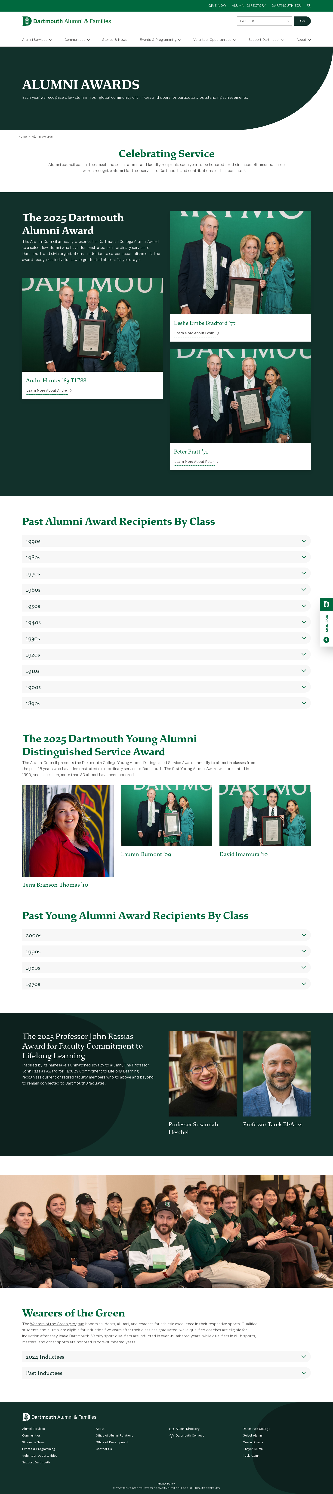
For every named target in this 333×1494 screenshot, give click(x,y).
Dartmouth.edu (286, 6)
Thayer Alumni (253, 1449)
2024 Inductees (45, 1356)
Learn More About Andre (46, 391)
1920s (33, 654)
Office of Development (112, 1442)
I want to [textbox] (247, 21)
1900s (33, 687)
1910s (33, 670)
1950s (33, 605)
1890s (33, 703)
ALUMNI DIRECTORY (249, 6)
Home (22, 136)
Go (302, 21)
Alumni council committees (72, 165)
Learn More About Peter (194, 462)
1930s (33, 638)
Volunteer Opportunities (212, 40)
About (301, 40)
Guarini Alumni (253, 1442)
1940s (33, 622)
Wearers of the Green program (57, 1324)
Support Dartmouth (264, 40)
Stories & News (114, 40)
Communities (75, 40)
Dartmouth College (256, 1429)
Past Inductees (44, 1373)
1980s (33, 557)
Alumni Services (34, 40)
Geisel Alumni (252, 1435)
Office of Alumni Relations (114, 1435)
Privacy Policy (166, 1483)
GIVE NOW (217, 6)
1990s (33, 541)
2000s (33, 935)
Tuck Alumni (251, 1455)
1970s (33, 573)
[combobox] (264, 21)
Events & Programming (158, 40)
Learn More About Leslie (194, 333)
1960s (33, 589)
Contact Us (104, 1449)
